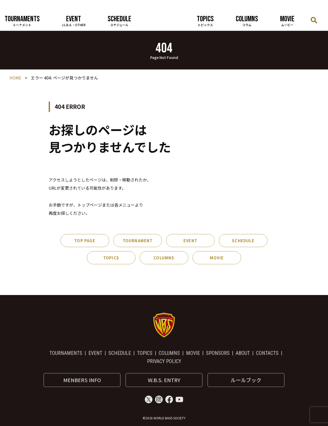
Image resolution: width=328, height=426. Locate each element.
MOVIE (217, 258)
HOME (15, 78)
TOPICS (111, 258)
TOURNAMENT (138, 241)
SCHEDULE (243, 241)
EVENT (190, 241)
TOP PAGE (84, 241)
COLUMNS (163, 258)
